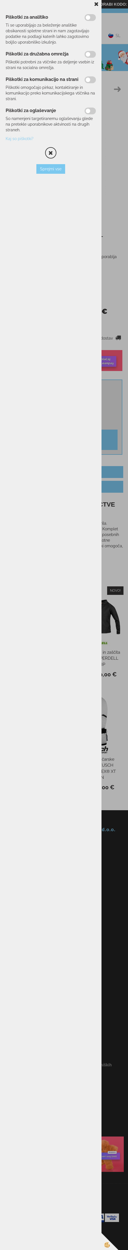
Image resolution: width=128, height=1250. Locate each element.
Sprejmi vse (50, 169)
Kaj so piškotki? (20, 138)
